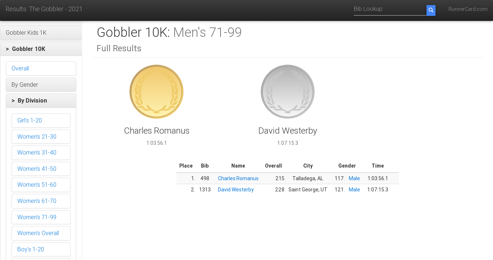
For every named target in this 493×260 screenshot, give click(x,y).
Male (354, 178)
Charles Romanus (238, 178)
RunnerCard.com (468, 9)
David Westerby (236, 189)
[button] (41, 33)
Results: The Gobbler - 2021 (44, 9)
